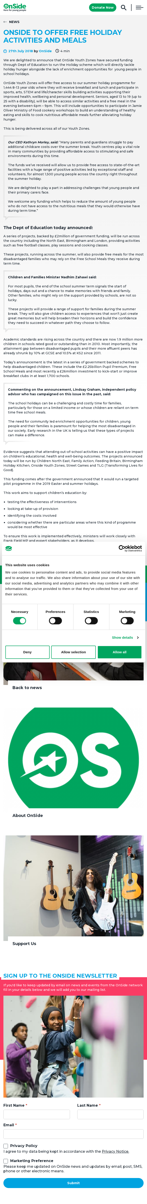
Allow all (120, 652)
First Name (14, 1105)
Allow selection (73, 652)
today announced (73, 227)
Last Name (87, 1105)
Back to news (27, 687)
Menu (140, 7)
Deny (27, 652)
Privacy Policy (23, 1146)
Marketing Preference (31, 1161)
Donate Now (103, 7)
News (14, 22)
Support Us (24, 943)
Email (8, 1125)
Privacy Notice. (115, 1151)
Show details (122, 637)
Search (124, 7)
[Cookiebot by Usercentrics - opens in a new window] (122, 548)
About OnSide (27, 815)
